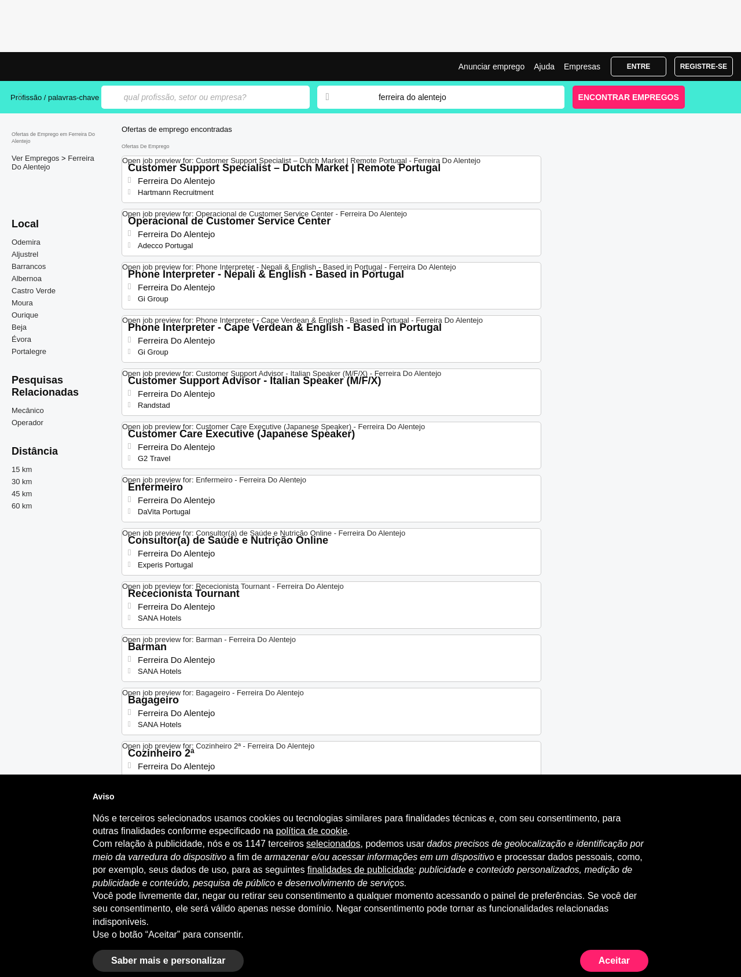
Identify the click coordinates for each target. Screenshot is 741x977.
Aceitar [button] (614, 960)
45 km (22, 493)
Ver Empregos (36, 158)
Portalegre (29, 351)
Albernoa (27, 278)
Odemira (26, 242)
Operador (27, 422)
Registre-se (703, 66)
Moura (22, 302)
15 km (22, 469)
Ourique (25, 315)
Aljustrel (25, 254)
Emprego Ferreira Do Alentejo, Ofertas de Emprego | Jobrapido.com (53, 66)
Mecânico (28, 410)
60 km (22, 506)
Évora (21, 339)
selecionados (333, 844)
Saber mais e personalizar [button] (168, 960)
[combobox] (460, 97)
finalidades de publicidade (360, 870)
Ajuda (544, 66)
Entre (639, 66)
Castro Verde (34, 290)
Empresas (582, 66)
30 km (22, 481)
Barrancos (29, 266)
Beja (19, 327)
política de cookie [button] (312, 831)
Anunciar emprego (491, 66)
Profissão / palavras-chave (54, 97)
